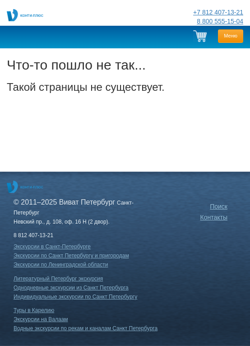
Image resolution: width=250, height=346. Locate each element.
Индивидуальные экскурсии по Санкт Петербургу (75, 297)
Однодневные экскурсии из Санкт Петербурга (71, 288)
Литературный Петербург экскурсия (58, 279)
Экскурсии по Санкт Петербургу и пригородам (71, 255)
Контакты (213, 217)
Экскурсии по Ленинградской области (61, 265)
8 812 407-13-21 (33, 235)
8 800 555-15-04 (220, 21)
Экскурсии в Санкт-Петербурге (52, 246)
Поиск (218, 206)
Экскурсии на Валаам (41, 319)
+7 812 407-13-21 (218, 12)
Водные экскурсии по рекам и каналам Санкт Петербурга (85, 328)
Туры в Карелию (34, 310)
